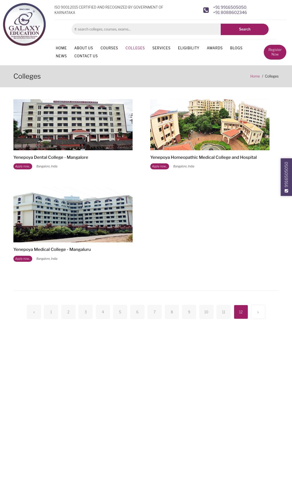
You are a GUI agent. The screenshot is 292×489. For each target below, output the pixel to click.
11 (223, 312)
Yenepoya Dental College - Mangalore (50, 157)
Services (161, 48)
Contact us (86, 56)
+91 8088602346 (230, 12)
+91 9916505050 (229, 7)
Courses (109, 48)
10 (206, 312)
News (61, 56)
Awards (215, 48)
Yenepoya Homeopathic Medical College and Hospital (203, 157)
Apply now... (23, 166)
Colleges (135, 48)
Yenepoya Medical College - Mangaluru (52, 249)
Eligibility (188, 48)
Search (244, 29)
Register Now (274, 52)
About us (83, 48)
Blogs (236, 48)
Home (61, 48)
